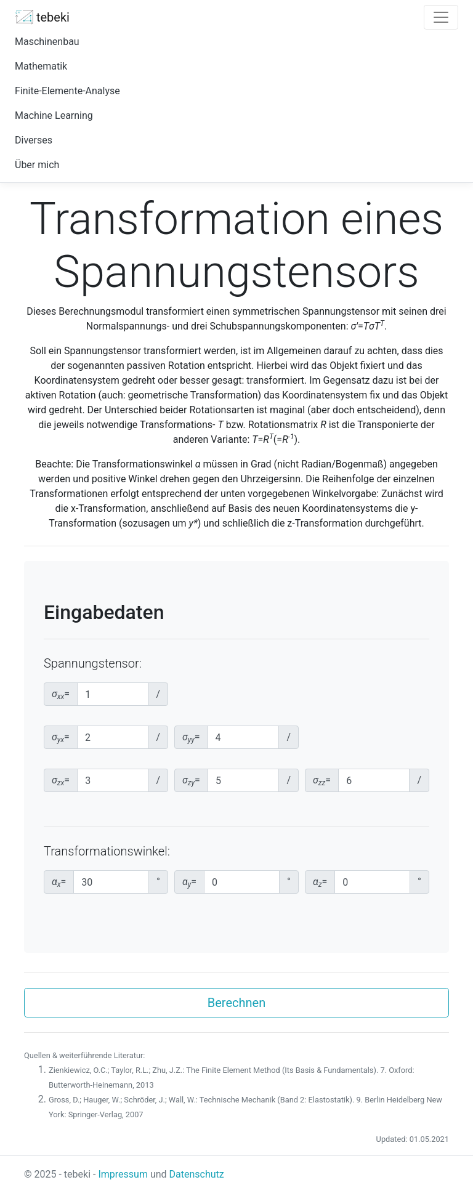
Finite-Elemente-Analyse (67, 91)
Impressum (123, 1174)
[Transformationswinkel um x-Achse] (111, 882)
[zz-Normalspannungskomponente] (374, 780)
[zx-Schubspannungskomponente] (112, 780)
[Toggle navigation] (441, 17)
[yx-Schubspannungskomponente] (113, 737)
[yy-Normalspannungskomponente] (244, 737)
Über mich (37, 165)
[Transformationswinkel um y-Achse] (242, 882)
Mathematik (41, 66)
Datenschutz (196, 1174)
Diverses (33, 140)
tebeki (42, 17)
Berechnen (236, 1002)
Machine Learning (54, 115)
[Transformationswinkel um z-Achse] (372, 882)
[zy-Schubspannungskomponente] (244, 780)
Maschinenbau (47, 41)
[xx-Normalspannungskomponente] (112, 694)
